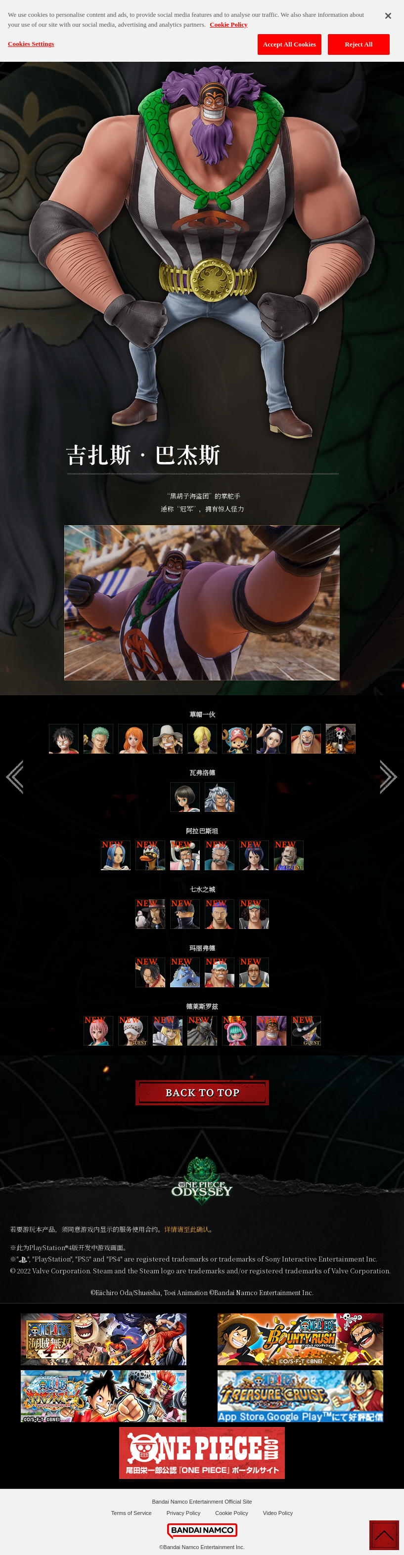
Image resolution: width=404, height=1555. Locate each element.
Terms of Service (131, 1513)
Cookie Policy (231, 1513)
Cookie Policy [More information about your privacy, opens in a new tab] (228, 18)
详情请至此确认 (186, 1229)
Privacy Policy (183, 1513)
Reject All (359, 38)
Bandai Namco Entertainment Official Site (202, 1502)
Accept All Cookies (289, 38)
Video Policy (278, 1513)
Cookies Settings (31, 38)
